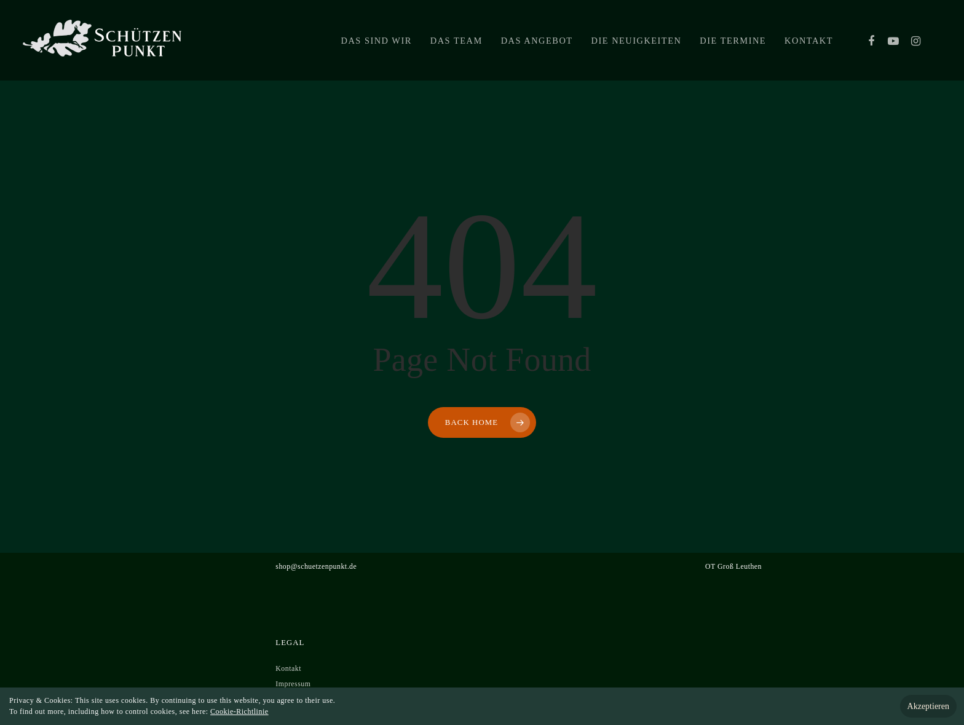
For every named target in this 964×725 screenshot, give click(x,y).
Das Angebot (537, 41)
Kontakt (808, 41)
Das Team (456, 41)
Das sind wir (376, 41)
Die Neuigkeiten (636, 41)
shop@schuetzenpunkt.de (316, 566)
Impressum (292, 683)
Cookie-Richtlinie (239, 711)
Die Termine (733, 41)
